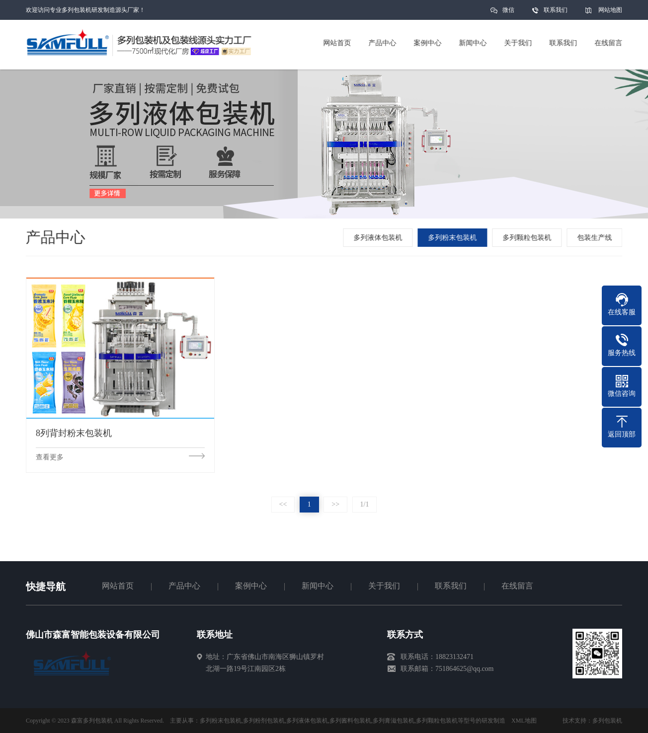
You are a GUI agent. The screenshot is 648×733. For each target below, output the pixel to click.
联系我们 (555, 9)
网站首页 (118, 586)
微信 (508, 13)
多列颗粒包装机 (528, 237)
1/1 (364, 504)
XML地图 (524, 720)
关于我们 (384, 586)
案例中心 (251, 586)
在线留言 (517, 586)
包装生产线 (596, 237)
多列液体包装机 (379, 237)
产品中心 (184, 586)
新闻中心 (317, 586)
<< (283, 504)
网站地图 (610, 9)
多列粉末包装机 (454, 237)
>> (335, 504)
